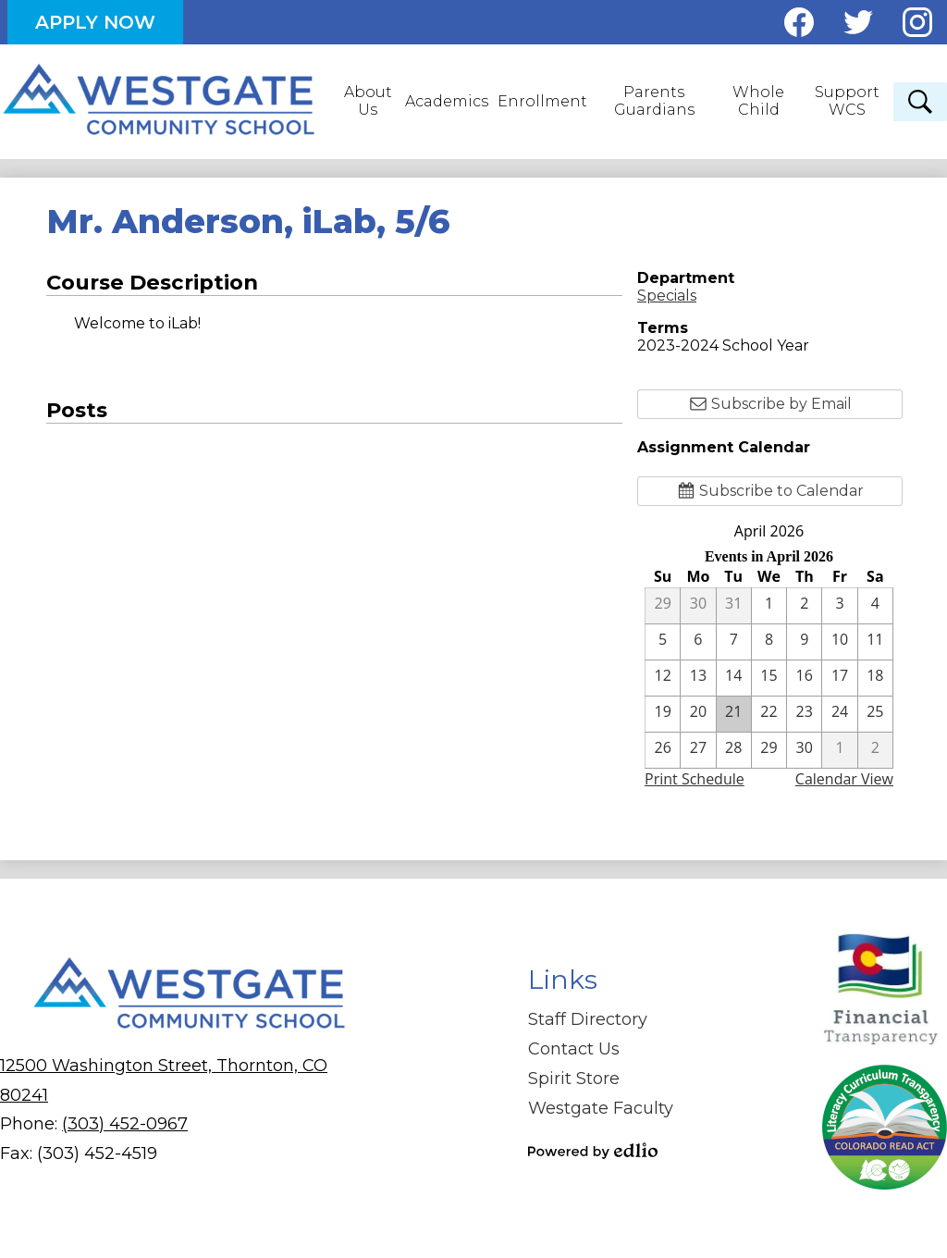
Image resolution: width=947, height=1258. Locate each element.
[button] (369, 101)
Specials (666, 295)
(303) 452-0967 (125, 1124)
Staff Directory (587, 1019)
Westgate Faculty (600, 1108)
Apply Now (95, 22)
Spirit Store (574, 1078)
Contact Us (574, 1049)
